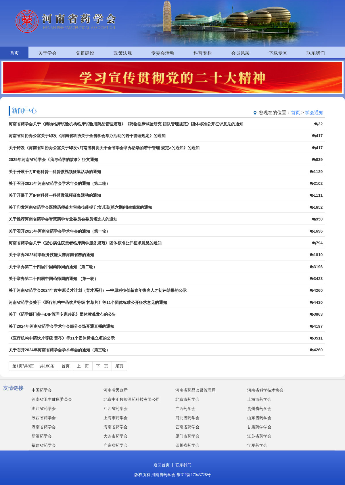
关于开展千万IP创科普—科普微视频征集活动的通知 (55, 171)
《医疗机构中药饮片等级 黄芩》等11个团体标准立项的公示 (62, 338)
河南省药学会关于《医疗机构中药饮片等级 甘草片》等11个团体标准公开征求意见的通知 (88, 302)
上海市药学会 (259, 399)
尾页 (119, 366)
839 (317, 159)
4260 (316, 290)
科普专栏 (202, 53)
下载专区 (278, 53)
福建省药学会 (44, 445)
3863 (316, 314)
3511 (316, 338)
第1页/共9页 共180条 (33, 366)
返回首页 (162, 465)
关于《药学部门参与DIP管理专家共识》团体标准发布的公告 (62, 314)
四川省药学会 (187, 445)
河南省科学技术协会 (265, 390)
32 (318, 124)
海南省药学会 (115, 427)
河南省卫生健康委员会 (52, 399)
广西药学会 (185, 409)
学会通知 (314, 112)
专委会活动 (162, 53)
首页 (14, 53)
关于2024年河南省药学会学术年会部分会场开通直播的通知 (61, 326)
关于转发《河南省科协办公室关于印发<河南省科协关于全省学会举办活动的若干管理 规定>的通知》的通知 (104, 147)
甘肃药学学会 (259, 427)
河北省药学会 (187, 418)
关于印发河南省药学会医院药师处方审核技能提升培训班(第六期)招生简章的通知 (80, 207)
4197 (316, 326)
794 (317, 243)
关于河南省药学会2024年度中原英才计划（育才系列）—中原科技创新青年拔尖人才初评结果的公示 (98, 290)
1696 (316, 231)
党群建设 (85, 53)
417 (317, 135)
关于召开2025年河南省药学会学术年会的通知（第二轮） (59, 183)
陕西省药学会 (44, 418)
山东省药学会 (259, 418)
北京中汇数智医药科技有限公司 (131, 399)
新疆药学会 (42, 436)
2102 (316, 183)
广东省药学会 (115, 445)
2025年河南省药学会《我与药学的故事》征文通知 (53, 159)
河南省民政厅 (115, 390)
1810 (316, 254)
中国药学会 (42, 390)
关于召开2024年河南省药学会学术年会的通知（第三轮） (59, 350)
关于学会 (47, 53)
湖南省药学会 (44, 427)
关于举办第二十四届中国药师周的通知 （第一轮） (53, 278)
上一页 (83, 366)
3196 (316, 266)
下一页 (102, 366)
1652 (316, 207)
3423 (316, 278)
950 (317, 219)
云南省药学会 (187, 427)
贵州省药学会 (259, 409)
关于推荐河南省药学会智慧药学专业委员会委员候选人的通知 (63, 219)
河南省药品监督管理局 (195, 390)
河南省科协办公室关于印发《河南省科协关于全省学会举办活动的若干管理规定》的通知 (87, 135)
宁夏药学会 (257, 445)
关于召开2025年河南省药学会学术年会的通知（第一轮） (59, 231)
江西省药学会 (115, 409)
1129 (316, 171)
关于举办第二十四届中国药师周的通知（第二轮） (53, 266)
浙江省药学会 (44, 409)
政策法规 (123, 53)
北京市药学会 (187, 399)
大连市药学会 (115, 436)
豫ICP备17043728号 (194, 475)
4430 (316, 302)
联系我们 (315, 53)
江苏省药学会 (259, 436)
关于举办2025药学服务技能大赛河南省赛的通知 (51, 254)
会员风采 (240, 53)
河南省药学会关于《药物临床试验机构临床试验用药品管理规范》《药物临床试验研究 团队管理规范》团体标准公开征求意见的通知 (126, 124)
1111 (316, 195)
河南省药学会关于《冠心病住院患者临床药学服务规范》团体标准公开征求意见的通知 (85, 243)
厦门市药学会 (187, 436)
